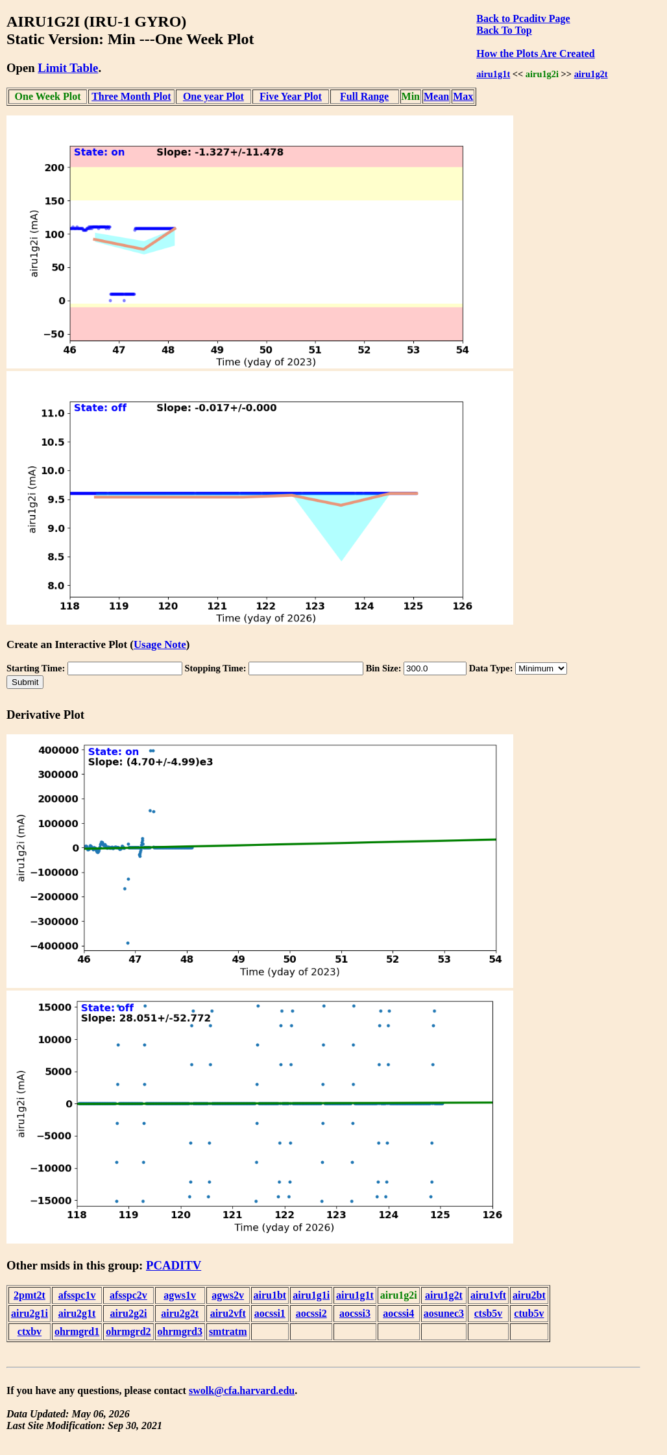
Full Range (364, 96)
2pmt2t (29, 1295)
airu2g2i (128, 1313)
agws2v (228, 1295)
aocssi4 (398, 1313)
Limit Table (68, 68)
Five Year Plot (291, 96)
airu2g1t (77, 1313)
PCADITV (173, 1265)
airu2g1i (29, 1313)
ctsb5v (488, 1313)
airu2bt (529, 1295)
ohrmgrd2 (128, 1331)
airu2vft (228, 1313)
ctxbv (30, 1331)
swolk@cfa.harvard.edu (242, 1390)
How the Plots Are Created (535, 53)
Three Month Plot (131, 96)
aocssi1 (269, 1313)
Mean (436, 96)
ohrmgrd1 (77, 1331)
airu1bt (270, 1295)
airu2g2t (180, 1313)
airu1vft (488, 1295)
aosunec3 (444, 1313)
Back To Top (503, 30)
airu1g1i (311, 1295)
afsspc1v (77, 1295)
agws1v (180, 1295)
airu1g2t (591, 74)
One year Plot (213, 96)
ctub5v (529, 1313)
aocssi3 (354, 1313)
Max (463, 96)
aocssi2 (311, 1313)
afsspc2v (128, 1295)
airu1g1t (493, 74)
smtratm (228, 1331)
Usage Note (160, 644)
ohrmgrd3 (180, 1331)
